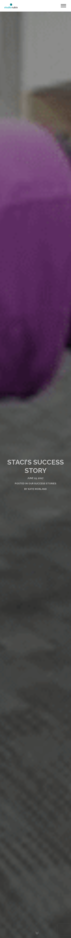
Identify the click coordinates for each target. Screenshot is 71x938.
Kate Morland (37, 489)
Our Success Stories (42, 483)
